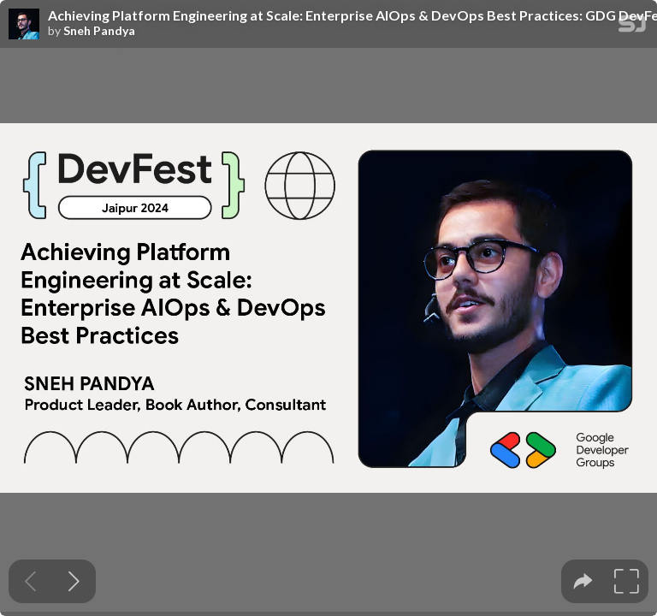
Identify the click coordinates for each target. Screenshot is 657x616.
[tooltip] (583, 581)
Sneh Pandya (99, 31)
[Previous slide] (30, 581)
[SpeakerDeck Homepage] (632, 27)
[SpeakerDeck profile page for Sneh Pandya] (24, 25)
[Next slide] (74, 581)
